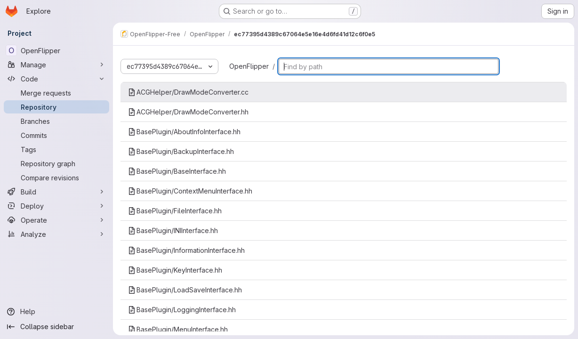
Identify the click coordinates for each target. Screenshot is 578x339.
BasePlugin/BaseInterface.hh (177, 171)
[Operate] (56, 219)
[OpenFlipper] (56, 50)
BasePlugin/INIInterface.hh (173, 230)
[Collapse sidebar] (56, 326)
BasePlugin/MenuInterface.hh (178, 329)
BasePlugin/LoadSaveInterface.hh (185, 290)
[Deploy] (56, 205)
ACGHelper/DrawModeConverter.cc (188, 92)
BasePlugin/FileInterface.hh (175, 211)
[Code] (56, 78)
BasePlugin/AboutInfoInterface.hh (184, 132)
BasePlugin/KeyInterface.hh (175, 270)
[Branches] (56, 121)
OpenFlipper (249, 66)
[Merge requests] (56, 92)
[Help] (56, 311)
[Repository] (56, 106)
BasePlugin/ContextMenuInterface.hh (190, 191)
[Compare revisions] (56, 177)
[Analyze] (56, 234)
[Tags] (56, 149)
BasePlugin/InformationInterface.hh (186, 250)
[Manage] (56, 64)
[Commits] (56, 135)
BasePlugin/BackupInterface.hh (181, 151)
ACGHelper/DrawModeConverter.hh (188, 112)
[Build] (56, 191)
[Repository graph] (56, 163)
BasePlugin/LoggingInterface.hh (182, 310)
